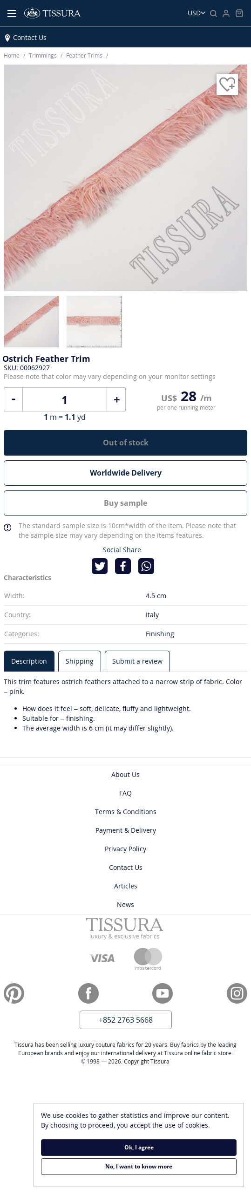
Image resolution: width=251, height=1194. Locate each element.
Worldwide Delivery (126, 473)
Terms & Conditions (125, 811)
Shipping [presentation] (80, 661)
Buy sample (125, 503)
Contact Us (30, 37)
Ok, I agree (139, 1147)
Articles (125, 885)
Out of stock (126, 442)
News (125, 904)
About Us (125, 774)
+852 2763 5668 (126, 1020)
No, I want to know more (138, 1166)
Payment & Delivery (125, 830)
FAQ (125, 793)
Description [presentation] (29, 661)
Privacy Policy (125, 848)
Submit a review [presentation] (137, 661)
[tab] (29, 661)
